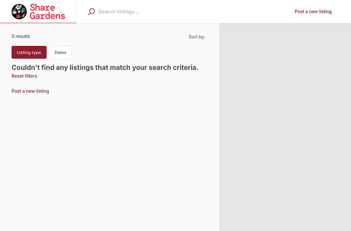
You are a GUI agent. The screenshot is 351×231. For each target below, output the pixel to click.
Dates (60, 52)
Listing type (29, 52)
